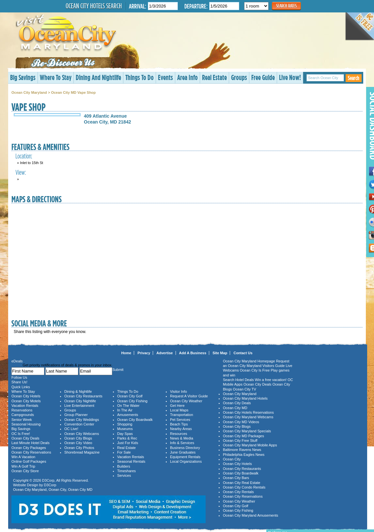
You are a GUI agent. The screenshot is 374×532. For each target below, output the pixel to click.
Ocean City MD (80, 489)
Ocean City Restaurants (83, 396)
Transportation (181, 415)
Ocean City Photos (79, 448)
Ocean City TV (244, 389)
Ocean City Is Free (255, 370)
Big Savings (23, 77)
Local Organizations (186, 461)
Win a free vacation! (271, 380)
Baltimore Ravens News (242, 450)
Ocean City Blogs (78, 438)
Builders (123, 466)
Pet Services (180, 420)
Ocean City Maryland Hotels (245, 398)
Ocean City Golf (130, 396)
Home (126, 353)
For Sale (124, 452)
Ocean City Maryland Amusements (250, 515)
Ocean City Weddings (81, 420)
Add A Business (193, 353)
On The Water (128, 405)
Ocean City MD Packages (243, 436)
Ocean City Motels (26, 401)
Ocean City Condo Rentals (244, 487)
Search (353, 78)
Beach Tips (179, 424)
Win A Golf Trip (23, 466)
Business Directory (185, 448)
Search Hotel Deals (238, 380)
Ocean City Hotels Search (94, 6)
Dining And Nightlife (98, 77)
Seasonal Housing (25, 424)
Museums (125, 429)
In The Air (124, 410)
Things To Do (139, 77)
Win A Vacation (23, 457)
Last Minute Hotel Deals (30, 443)
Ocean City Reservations (31, 452)
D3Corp (48, 480)
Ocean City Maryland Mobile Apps (250, 445)
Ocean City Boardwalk (135, 420)
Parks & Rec (127, 438)
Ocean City (57, 489)
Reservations (21, 410)
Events (165, 77)
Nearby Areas (181, 429)
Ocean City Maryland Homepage (249, 361)
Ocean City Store (25, 471)
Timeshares (126, 471)
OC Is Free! (20, 434)
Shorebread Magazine (82, 452)
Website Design (25, 485)
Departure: (196, 6)
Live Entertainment (79, 405)
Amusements (127, 415)
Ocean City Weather (186, 401)
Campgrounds (22, 415)
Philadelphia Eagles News (243, 455)
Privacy (143, 353)
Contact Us (242, 353)
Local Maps (179, 410)
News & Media (181, 438)
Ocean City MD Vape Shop (73, 92)
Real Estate (214, 77)
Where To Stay (55, 77)
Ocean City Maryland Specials (247, 431)
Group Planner (76, 415)
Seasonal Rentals (131, 461)
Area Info (187, 77)
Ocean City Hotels (25, 396)
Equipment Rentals (185, 457)
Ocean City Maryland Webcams (248, 417)
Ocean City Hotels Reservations (248, 412)
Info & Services (182, 443)
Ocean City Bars (236, 478)
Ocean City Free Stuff (240, 440)
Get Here (177, 405)
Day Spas (125, 434)
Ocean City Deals (25, 438)
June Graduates (182, 452)
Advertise (164, 353)
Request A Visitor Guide (189, 396)
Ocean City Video (78, 443)
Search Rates (286, 5)
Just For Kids (127, 443)
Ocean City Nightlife (80, 401)
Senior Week (21, 420)
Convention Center (79, 424)
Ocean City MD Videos (241, 422)
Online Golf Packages (28, 461)
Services (124, 475)
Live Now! (290, 77)
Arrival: (137, 6)
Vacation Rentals (24, 405)
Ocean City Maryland (29, 92)
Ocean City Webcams (81, 434)
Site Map (219, 353)
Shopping (124, 424)
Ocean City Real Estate (241, 483)
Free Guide (263, 77)
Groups (239, 77)
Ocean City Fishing (132, 401)
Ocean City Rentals (238, 492)
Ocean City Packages (28, 448)
